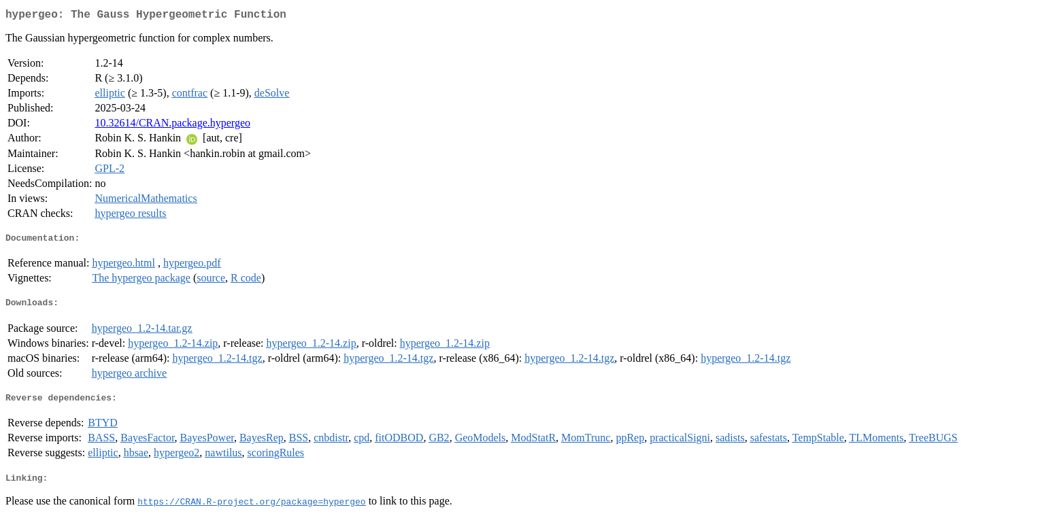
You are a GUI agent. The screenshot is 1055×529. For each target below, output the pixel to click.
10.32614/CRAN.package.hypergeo (172, 125)
